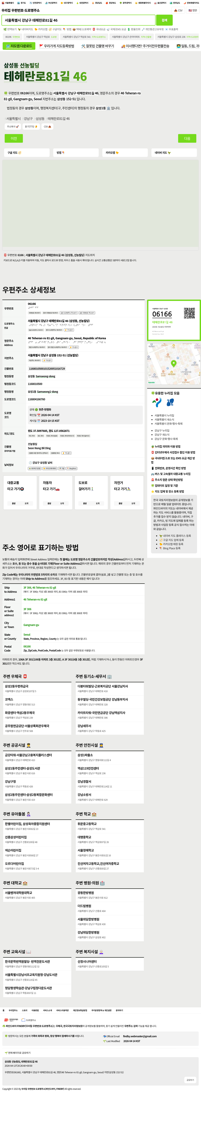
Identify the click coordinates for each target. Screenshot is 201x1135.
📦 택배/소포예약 (82, 31)
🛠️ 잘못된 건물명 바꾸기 (101, 47)
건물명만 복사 (63, 461)
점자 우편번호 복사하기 (57, 315)
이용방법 (41, 1024)
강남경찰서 (84, 794)
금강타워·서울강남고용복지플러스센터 (29, 768)
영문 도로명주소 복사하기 (39, 352)
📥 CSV (178, 11)
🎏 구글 (70, 478)
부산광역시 (65, 3)
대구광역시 (85, 3)
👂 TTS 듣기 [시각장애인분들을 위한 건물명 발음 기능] (77, 461)
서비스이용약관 (75, 1024)
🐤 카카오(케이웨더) (56, 478)
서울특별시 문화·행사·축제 (168, 426)
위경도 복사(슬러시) (97, 443)
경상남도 (122, 3)
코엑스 (9, 712)
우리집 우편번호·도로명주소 (20, 11)
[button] (100, 535)
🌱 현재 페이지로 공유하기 (17, 1067)
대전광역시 (104, 3)
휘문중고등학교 (87, 836)
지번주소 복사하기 (36, 366)
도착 (26, 514)
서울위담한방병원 (89, 932)
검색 (164, 21)
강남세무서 (84, 739)
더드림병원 (84, 919)
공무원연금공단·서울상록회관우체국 (27, 739)
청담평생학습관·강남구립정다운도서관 (29, 1001)
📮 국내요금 (100, 31)
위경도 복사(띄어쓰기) (77, 443)
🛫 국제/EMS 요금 (118, 31)
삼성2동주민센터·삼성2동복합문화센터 (29, 808)
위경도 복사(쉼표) (57, 443)
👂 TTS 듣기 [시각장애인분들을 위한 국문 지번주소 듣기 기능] (52, 366)
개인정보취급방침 (97, 1024)
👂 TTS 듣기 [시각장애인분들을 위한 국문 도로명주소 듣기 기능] (80, 333)
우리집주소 (15, 1024)
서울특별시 (12, 3)
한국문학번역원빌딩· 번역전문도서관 (28, 974)
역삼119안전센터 (88, 781)
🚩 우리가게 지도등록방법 (58, 47)
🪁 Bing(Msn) (83, 478)
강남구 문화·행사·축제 (166, 441)
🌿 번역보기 (10, 31)
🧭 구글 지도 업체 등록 (171, 542)
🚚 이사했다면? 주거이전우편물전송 (149, 47)
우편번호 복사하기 (36, 315)
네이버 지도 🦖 (162, 155)
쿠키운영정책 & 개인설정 (124, 1024)
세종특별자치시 (179, 3)
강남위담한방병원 (89, 945)
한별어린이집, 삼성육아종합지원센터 (28, 836)
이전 (14, 140)
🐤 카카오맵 (41, 31)
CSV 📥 (48, 129)
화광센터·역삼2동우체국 (20, 725)
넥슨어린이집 (13, 863)
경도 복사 (44, 443)
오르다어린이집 (14, 876)
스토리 (29, 1024)
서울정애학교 (86, 863)
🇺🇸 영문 (193, 11)
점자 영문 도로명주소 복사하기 (66, 352)
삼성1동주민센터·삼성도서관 (23, 781)
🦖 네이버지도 (26, 31)
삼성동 (41, 120)
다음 (187, 140)
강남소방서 (84, 808)
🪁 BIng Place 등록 (169, 551)
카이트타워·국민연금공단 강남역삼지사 (102, 725)
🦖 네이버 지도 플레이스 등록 (175, 538)
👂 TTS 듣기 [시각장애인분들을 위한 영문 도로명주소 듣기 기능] (87, 352)
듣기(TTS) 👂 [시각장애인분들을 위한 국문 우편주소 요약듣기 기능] (31, 129)
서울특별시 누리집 (164, 418)
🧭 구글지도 (56, 31)
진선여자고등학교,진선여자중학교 (99, 876)
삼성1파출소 (85, 768)
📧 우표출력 (174, 31)
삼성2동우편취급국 (17, 699)
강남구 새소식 (162, 437)
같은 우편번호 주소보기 (103, 315)
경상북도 (139, 3)
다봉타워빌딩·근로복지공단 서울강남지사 (103, 699)
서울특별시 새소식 (164, 422)
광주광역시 (158, 3)
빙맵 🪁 (61, 155)
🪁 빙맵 (68, 31)
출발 (13, 514)
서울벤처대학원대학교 (19, 905)
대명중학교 (84, 850)
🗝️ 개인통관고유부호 (155, 31)
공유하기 (190, 1094)
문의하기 (147, 1024)
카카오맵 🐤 (112, 155)
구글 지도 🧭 (15, 155)
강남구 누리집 (162, 433)
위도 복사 (33, 443)
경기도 (28, 3)
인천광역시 (46, 3)
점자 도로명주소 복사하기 (61, 333)
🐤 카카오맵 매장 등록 (171, 547)
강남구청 (10, 794)
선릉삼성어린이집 (16, 850)
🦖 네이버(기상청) (36, 478)
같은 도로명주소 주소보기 (80, 315)
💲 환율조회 (136, 31)
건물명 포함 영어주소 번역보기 (42, 461)
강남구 (28, 120)
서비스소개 (57, 1024)
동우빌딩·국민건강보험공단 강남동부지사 (103, 712)
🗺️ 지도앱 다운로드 (19, 47)
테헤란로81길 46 (60, 120)
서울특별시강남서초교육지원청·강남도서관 (31, 987)
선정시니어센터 (87, 974)
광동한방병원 (86, 905)
